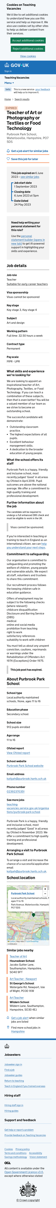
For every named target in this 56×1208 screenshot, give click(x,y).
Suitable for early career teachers (27, 284)
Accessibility (35, 1153)
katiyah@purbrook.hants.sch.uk (26, 778)
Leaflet (11, 941)
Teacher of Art (18, 956)
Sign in (8, 71)
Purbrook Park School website (25, 765)
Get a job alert (20, 1018)
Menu (8, 83)
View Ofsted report (18, 753)
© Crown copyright (28, 1200)
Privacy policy (23, 1149)
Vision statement (38, 1156)
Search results (22, 99)
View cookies (28, 56)
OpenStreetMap (32, 941)
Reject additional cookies (28, 48)
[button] (33, 915)
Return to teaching (14, 1080)
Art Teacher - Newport (23, 979)
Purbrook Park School (22, 893)
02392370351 (15, 791)
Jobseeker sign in (13, 1064)
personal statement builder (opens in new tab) (28, 239)
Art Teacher (17, 997)
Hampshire (18, 1031)
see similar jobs (30, 177)
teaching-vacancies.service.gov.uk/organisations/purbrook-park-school (28, 808)
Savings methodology (15, 1156)
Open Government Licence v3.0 (23, 1172)
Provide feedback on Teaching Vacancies (25, 1135)
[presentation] (28, 915)
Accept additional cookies (28, 40)
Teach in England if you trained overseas (24, 1086)
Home (7, 99)
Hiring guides (11, 1110)
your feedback (43, 89)
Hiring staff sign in (13, 1105)
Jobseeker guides (13, 1075)
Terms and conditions (15, 1153)
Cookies (8, 1149)
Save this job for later (24, 159)
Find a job (9, 1069)
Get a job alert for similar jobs (29, 151)
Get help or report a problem (19, 1129)
